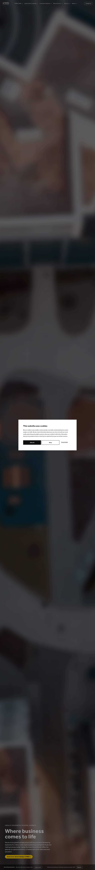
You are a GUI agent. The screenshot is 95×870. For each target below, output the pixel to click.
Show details (64, 442)
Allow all (32, 442)
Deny (50, 442)
